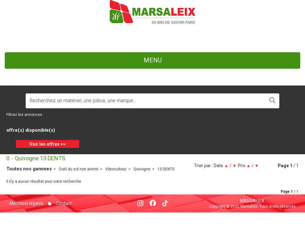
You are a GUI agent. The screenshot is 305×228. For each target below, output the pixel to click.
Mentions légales (26, 203)
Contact (63, 203)
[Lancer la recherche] (272, 100)
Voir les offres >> (47, 144)
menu (153, 60)
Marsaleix (252, 200)
